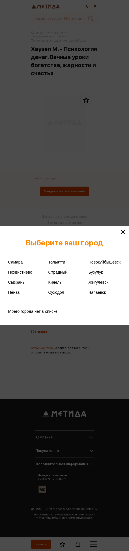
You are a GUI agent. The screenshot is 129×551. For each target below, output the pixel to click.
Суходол (56, 292)
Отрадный (57, 272)
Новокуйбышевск (104, 262)
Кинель (55, 282)
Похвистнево (20, 272)
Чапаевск (97, 292)
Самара (15, 262)
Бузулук (95, 272)
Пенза (13, 292)
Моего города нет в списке (33, 311)
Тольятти (56, 262)
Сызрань (16, 282)
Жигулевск (98, 282)
